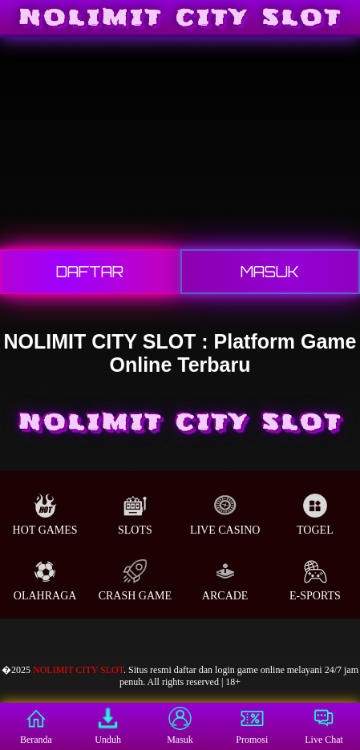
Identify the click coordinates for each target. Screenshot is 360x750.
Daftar (89, 271)
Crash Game (135, 580)
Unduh (108, 726)
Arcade (225, 580)
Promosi (252, 726)
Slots (135, 515)
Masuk (270, 271)
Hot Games (45, 515)
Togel (315, 515)
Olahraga (45, 580)
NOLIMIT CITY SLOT (78, 669)
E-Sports (315, 580)
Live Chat (324, 726)
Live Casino (225, 515)
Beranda (36, 726)
